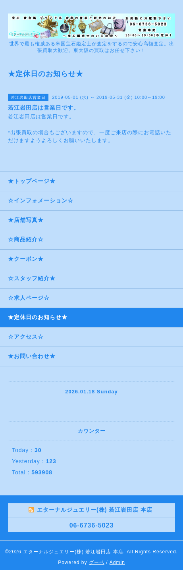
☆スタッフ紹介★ (32, 278)
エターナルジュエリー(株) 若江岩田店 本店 (73, 552)
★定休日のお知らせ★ (37, 317)
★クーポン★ (26, 259)
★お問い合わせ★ (32, 356)
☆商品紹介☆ (26, 239)
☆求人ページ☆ (29, 298)
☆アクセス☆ (26, 336)
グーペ (96, 562)
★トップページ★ (32, 181)
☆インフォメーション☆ (40, 200)
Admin (117, 562)
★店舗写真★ (26, 220)
